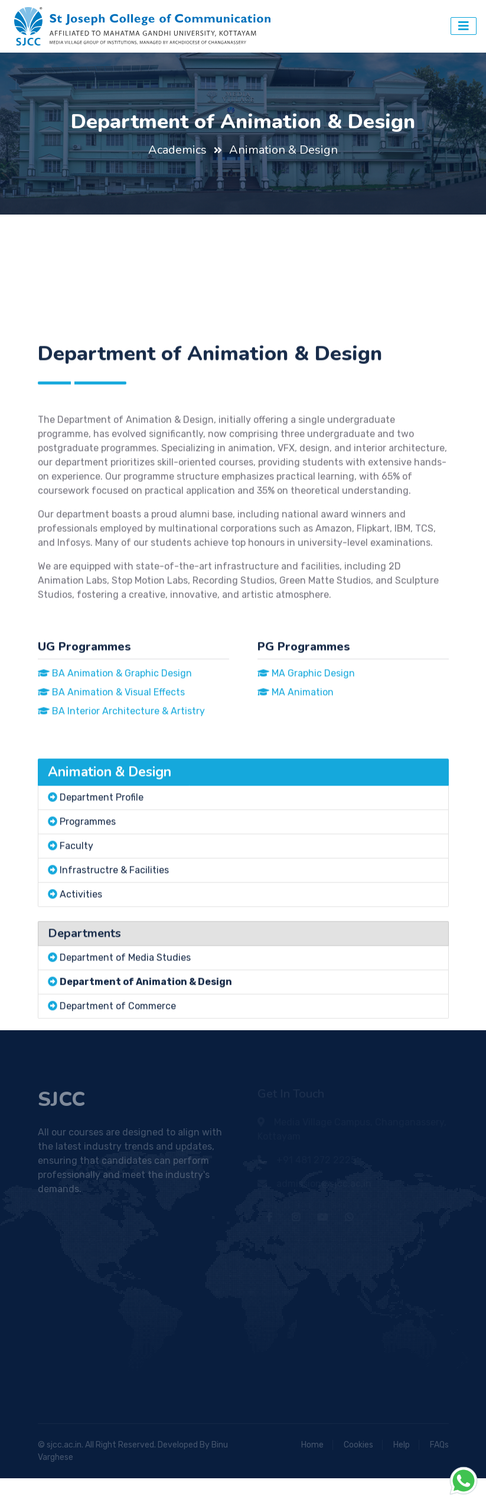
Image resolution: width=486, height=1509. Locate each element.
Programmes (88, 872)
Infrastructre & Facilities (114, 921)
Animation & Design (283, 150)
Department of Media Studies (125, 1008)
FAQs (439, 1445)
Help (401, 1445)
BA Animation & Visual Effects (111, 743)
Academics (177, 150)
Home (312, 1445)
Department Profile (101, 848)
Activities (81, 945)
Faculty (76, 897)
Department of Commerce (118, 1057)
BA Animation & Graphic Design (115, 724)
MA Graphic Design (306, 724)
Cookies (358, 1445)
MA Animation (295, 743)
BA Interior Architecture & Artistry (121, 762)
